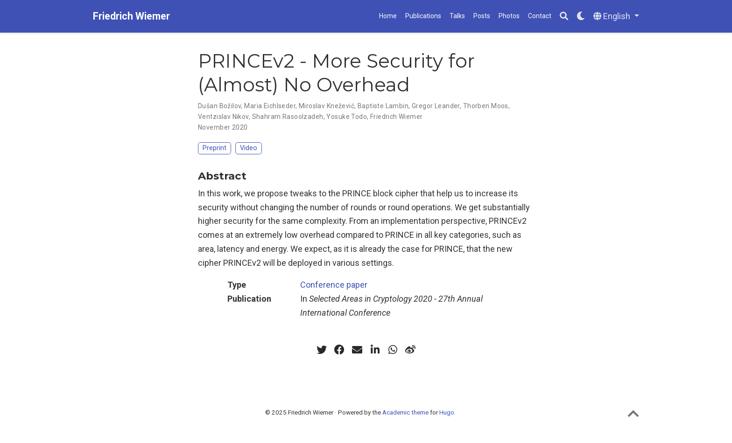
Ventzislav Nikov (223, 116)
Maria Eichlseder (270, 106)
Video (248, 148)
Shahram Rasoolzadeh (288, 116)
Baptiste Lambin (383, 106)
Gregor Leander (436, 106)
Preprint (214, 148)
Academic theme (405, 412)
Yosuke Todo (346, 116)
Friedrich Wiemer (131, 16)
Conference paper (333, 285)
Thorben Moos (485, 106)
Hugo (446, 412)
